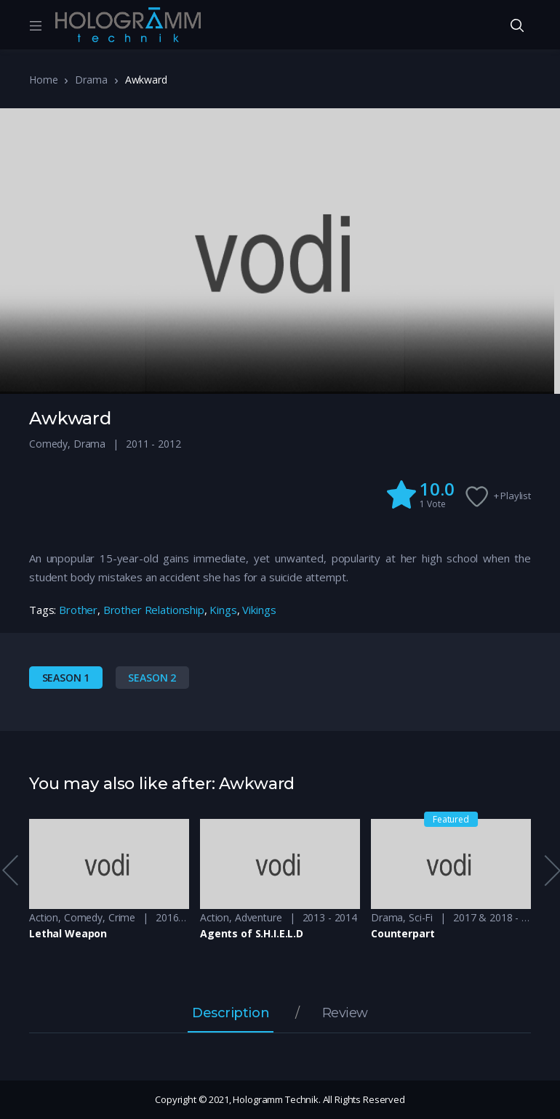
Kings (222, 609)
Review (345, 1013)
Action (43, 917)
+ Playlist (513, 495)
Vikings (259, 609)
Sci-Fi (421, 917)
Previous (9, 870)
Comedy (48, 444)
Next (551, 870)
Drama (91, 79)
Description (230, 1013)
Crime (121, 917)
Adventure (258, 917)
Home (43, 79)
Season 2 (152, 677)
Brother (78, 609)
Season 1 (66, 677)
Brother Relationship (153, 609)
